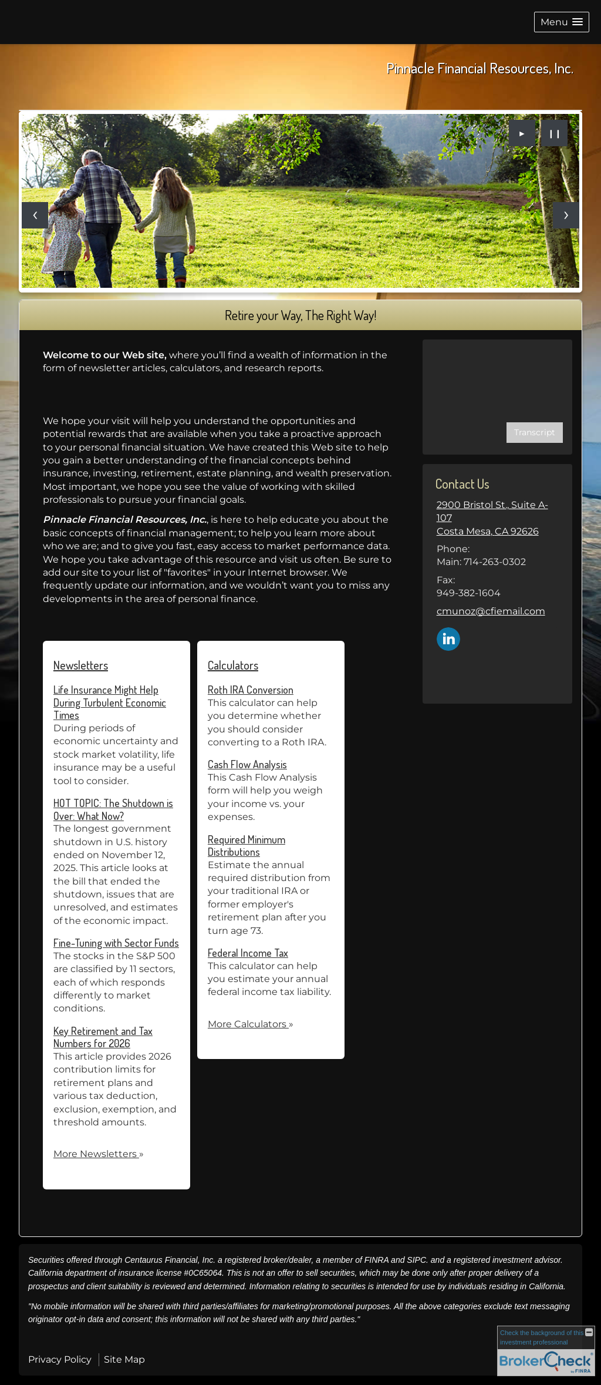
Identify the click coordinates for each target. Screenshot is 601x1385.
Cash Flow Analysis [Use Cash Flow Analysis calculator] (247, 764)
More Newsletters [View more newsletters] (98, 1153)
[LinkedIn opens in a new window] (448, 638)
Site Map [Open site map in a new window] (124, 1359)
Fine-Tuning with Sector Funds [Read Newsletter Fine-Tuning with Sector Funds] (116, 942)
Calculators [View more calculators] (233, 665)
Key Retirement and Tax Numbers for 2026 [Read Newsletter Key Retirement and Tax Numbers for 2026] (103, 1037)
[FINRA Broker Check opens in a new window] (546, 1351)
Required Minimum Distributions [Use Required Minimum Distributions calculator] (246, 846)
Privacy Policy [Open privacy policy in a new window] (60, 1359)
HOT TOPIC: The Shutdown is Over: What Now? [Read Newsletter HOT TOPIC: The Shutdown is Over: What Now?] (113, 809)
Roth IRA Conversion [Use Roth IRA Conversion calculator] (250, 689)
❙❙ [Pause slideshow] (555, 133)
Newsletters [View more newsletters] (80, 665)
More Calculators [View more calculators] (250, 1024)
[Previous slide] (35, 215)
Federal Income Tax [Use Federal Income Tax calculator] (248, 952)
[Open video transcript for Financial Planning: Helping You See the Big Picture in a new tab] (535, 432)
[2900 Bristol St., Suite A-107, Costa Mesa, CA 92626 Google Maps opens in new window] (497, 518)
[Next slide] (566, 215)
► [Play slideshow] (522, 133)
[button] (561, 22)
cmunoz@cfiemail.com (491, 611)
